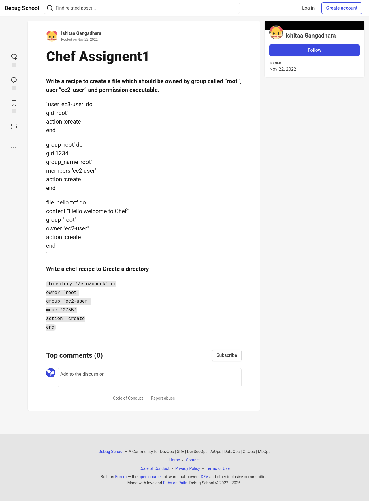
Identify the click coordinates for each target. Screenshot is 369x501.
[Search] (50, 8)
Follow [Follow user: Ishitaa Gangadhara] (314, 50)
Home (174, 460)
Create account (341, 8)
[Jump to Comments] (14, 83)
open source (149, 476)
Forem (121, 476)
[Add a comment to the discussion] (149, 377)
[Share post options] (14, 147)
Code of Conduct (128, 398)
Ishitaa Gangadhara (81, 33)
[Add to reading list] (14, 106)
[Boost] (14, 126)
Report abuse (163, 398)
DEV (204, 476)
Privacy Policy (187, 468)
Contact (193, 460)
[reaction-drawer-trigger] (13, 60)
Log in (308, 8)
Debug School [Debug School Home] (111, 451)
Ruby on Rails (175, 482)
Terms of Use (218, 468)
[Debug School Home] (22, 8)
